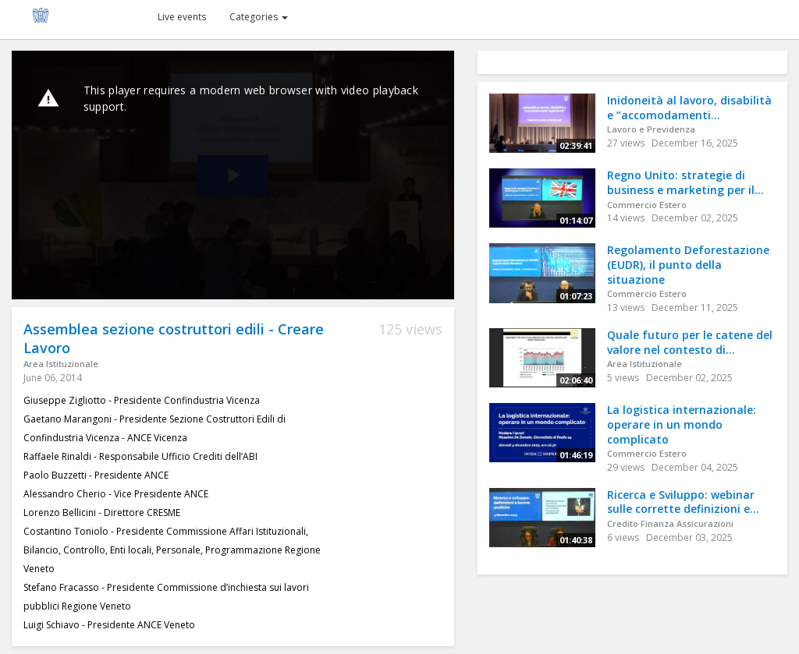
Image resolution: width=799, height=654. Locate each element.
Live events (182, 16)
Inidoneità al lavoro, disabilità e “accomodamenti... (689, 107)
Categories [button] (258, 16)
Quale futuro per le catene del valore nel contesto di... (689, 342)
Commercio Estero (647, 204)
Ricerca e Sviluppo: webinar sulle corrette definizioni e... (683, 502)
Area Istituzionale (60, 363)
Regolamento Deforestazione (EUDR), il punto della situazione (688, 264)
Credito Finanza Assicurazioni (670, 523)
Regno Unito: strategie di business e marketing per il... (685, 182)
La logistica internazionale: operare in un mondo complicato (681, 424)
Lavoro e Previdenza (651, 129)
